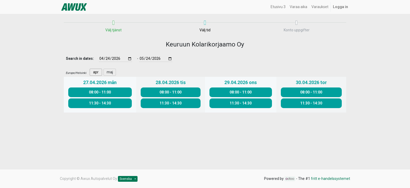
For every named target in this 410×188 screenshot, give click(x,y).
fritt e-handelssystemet (330, 179)
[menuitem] (278, 7)
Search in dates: (80, 58)
